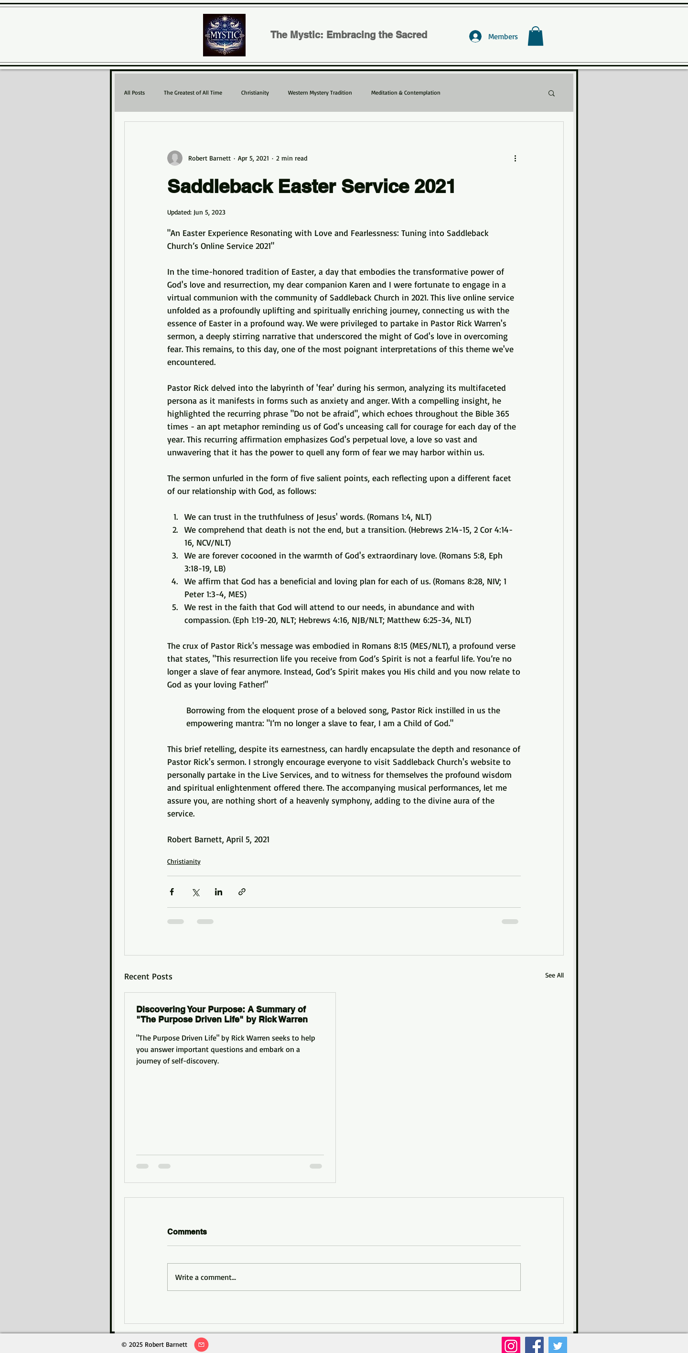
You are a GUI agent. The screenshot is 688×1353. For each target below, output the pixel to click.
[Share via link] (242, 891)
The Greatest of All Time (193, 92)
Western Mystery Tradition (320, 92)
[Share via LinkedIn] (218, 891)
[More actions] (515, 158)
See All (554, 975)
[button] (535, 36)
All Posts (134, 92)
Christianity (255, 92)
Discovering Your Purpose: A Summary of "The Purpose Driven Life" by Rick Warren (222, 1014)
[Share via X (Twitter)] (195, 891)
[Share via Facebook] (171, 891)
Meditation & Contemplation (406, 92)
